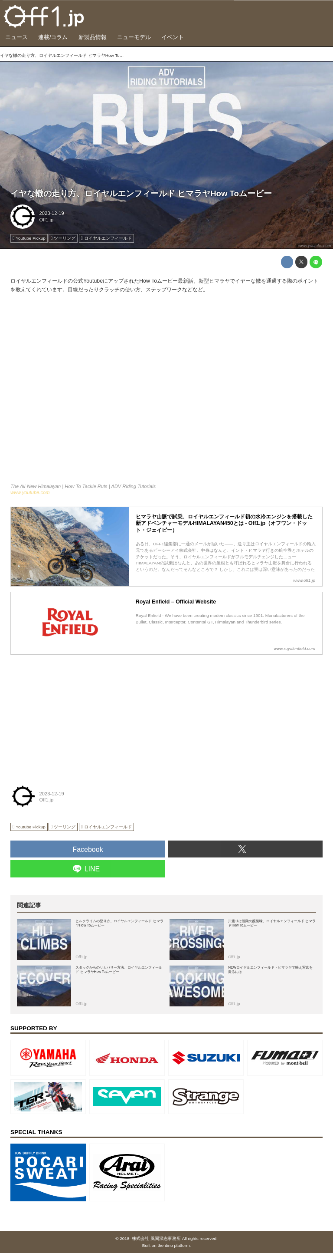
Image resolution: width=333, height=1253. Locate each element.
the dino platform (174, 1245)
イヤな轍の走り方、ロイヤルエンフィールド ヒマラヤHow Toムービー (141, 193)
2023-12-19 (51, 213)
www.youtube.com (314, 246)
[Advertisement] (75, 714)
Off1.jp (46, 219)
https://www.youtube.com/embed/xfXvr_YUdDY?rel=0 (166, 393)
